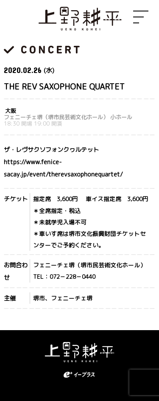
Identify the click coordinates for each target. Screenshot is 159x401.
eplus (80, 374)
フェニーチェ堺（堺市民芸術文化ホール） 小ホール (68, 117)
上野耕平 (79, 19)
